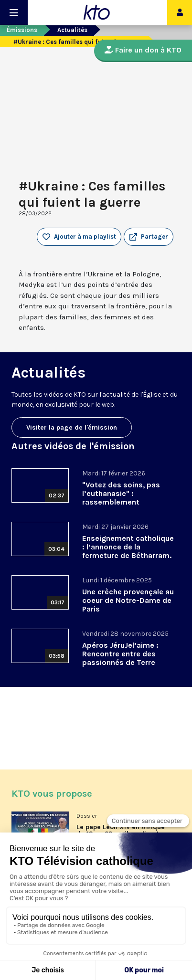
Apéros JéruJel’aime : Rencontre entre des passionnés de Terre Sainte (120, 658)
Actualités (72, 29)
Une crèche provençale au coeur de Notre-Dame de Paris (128, 600)
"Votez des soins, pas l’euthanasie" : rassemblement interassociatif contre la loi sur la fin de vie (125, 502)
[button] (148, 237)
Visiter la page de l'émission (71, 427)
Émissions (22, 29)
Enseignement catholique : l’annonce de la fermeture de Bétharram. (128, 547)
